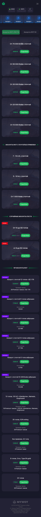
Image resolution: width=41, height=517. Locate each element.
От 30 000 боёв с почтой (20, 84)
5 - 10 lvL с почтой (20, 176)
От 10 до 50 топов (20, 228)
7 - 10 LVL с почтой (20, 156)
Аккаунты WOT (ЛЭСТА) (11, 32)
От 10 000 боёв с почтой (20, 125)
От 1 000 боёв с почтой (20, 196)
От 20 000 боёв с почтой (20, 105)
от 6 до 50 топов (21, 248)
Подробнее (24, 51)
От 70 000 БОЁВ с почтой (20, 44)
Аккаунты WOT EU (30, 32)
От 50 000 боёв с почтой (20, 64)
